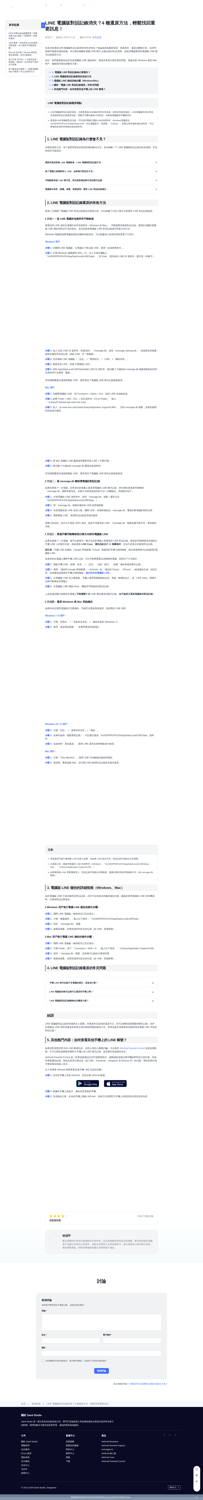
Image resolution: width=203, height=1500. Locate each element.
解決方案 (58, 7)
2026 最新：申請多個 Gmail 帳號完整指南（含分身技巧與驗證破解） (23, 45)
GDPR (24, 1469)
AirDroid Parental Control (132, 1048)
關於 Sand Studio (29, 1441)
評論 (44, 1311)
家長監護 (96, 37)
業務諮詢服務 (72, 1445)
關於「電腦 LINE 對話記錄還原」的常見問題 (75, 85)
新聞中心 (25, 1473)
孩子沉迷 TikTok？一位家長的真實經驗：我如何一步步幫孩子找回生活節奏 (23, 62)
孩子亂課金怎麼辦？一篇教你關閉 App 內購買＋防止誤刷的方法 (23, 70)
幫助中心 (70, 1449)
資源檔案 (70, 1441)
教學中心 (70, 1453)
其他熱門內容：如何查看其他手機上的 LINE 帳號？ (79, 89)
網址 (44, 1348)
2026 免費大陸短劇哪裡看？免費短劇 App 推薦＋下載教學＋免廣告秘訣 (23, 35)
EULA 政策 (26, 1453)
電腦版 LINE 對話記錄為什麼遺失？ (71, 72)
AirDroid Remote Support (113, 1445)
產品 (45, 7)
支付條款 (25, 1461)
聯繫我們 (175, 3)
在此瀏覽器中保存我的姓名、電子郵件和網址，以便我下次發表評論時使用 (76, 1361)
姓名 (44, 1335)
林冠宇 (66, 1235)
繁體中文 (173, 1487)
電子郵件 (107, 1335)
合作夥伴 (96, 7)
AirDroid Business (110, 1441)
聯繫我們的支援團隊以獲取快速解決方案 (148, 1384)
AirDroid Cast (108, 1457)
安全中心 (25, 1465)
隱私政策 (25, 1457)
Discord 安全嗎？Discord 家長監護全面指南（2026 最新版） (23, 53)
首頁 (23, 1404)
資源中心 (81, 7)
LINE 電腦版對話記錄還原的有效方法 (71, 76)
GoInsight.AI (107, 1449)
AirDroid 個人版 (109, 1453)
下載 (108, 7)
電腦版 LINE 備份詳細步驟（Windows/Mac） (76, 81)
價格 (70, 7)
